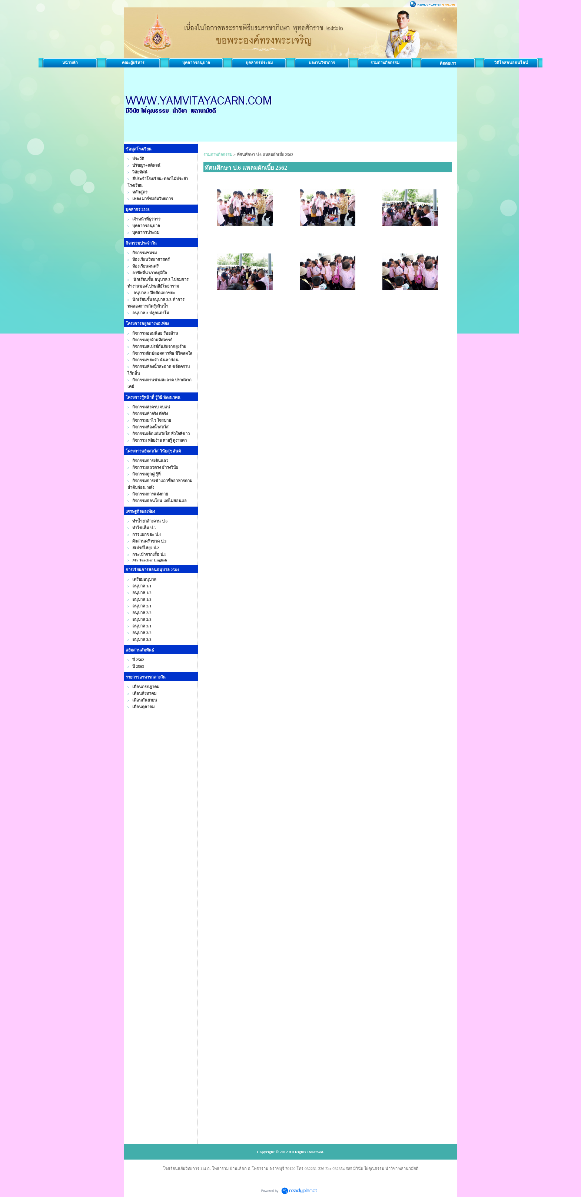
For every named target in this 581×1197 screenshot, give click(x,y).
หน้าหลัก (70, 62)
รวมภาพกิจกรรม (385, 62)
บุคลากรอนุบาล (196, 62)
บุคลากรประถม (259, 62)
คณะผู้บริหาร (133, 62)
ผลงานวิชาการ (322, 62)
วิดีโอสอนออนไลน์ (511, 62)
